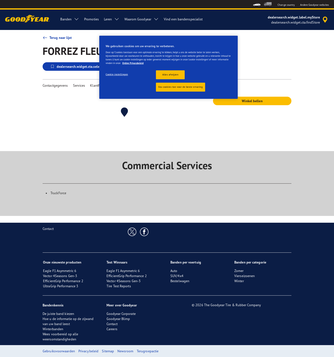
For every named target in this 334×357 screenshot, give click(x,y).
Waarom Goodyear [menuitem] (141, 19)
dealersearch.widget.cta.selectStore (80, 66)
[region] (168, 67)
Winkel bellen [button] (252, 101)
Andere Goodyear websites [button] (314, 4)
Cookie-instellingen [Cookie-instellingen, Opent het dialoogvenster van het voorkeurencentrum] (117, 74)
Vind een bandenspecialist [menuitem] (183, 19)
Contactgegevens (55, 85)
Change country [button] (286, 4)
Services (79, 85)
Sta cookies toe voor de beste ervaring (180, 86)
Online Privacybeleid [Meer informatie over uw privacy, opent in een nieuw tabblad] (133, 63)
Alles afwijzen (170, 74)
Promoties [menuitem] (91, 19)
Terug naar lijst (57, 37)
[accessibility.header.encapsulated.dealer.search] (298, 20)
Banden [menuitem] (69, 19)
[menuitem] (257, 4)
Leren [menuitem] (111, 19)
